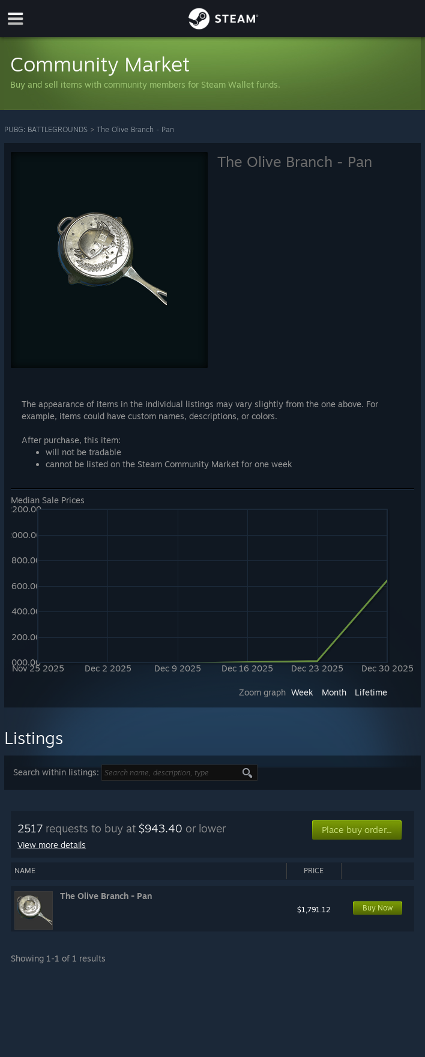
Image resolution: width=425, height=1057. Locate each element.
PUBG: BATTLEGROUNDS (46, 129)
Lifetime (371, 692)
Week (302, 692)
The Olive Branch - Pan (135, 129)
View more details (51, 845)
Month (334, 692)
